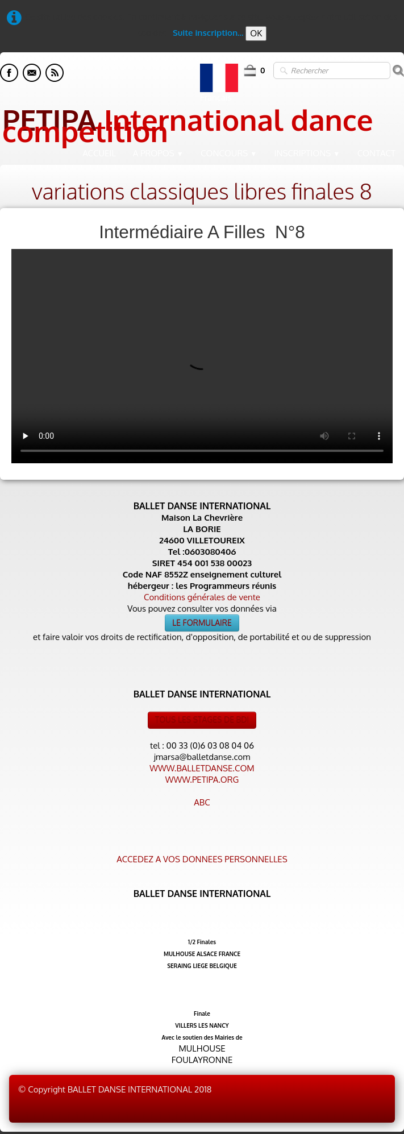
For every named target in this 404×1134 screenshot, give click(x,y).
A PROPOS (158, 153)
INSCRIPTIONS (307, 153)
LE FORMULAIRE (201, 623)
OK (256, 33)
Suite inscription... (208, 32)
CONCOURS (229, 153)
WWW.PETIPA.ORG (202, 779)
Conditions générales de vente (202, 597)
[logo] (202, 122)
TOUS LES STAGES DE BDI (202, 720)
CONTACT (376, 153)
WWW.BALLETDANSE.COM (201, 768)
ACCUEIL (99, 153)
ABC (202, 802)
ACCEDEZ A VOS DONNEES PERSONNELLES (201, 859)
